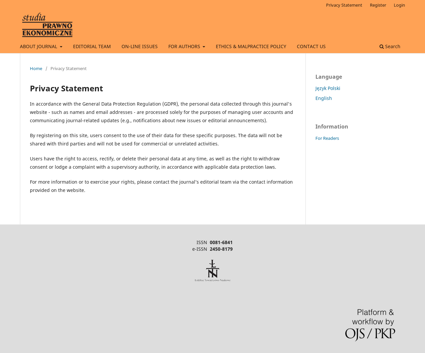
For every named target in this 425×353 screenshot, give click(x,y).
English (323, 98)
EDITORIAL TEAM (92, 46)
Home (36, 68)
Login (399, 5)
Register (378, 5)
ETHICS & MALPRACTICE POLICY (251, 46)
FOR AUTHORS (185, 46)
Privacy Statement (344, 5)
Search (390, 46)
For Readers (327, 138)
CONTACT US (311, 46)
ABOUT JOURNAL (39, 46)
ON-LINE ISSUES (140, 46)
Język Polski (327, 88)
